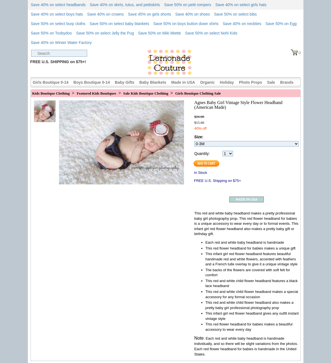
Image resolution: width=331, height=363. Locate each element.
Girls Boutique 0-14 (50, 82)
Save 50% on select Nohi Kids (211, 33)
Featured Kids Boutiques (96, 93)
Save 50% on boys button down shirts (186, 23)
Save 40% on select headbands (58, 5)
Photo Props (250, 82)
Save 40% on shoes (192, 14)
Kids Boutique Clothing (51, 93)
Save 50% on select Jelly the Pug (105, 33)
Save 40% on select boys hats (57, 14)
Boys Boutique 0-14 (91, 82)
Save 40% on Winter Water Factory (61, 42)
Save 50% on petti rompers (187, 5)
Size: (198, 137)
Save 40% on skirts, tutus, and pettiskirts (125, 5)
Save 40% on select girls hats (240, 5)
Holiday (227, 82)
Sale (271, 82)
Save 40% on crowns (105, 14)
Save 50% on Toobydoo (51, 33)
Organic (207, 82)
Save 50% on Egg (280, 23)
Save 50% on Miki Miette (159, 33)
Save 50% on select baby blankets (119, 23)
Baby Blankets (152, 82)
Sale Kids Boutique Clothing (145, 93)
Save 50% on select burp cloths (58, 23)
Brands (286, 82)
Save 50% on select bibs (235, 14)
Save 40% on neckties (242, 23)
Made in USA (183, 82)
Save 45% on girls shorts (149, 14)
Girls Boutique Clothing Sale (198, 93)
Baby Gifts (124, 82)
